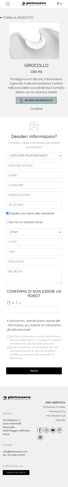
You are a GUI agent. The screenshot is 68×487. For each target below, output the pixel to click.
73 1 (13, 303)
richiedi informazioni (36, 100)
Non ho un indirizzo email (25, 222)
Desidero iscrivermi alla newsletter (32, 213)
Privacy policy (57, 411)
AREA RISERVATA (55, 402)
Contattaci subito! (16, 472)
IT (59, 3)
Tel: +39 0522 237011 (14, 455)
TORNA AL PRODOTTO (16, 17)
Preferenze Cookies (54, 406)
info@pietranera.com (15, 451)
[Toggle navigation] (8, 3)
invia (34, 371)
